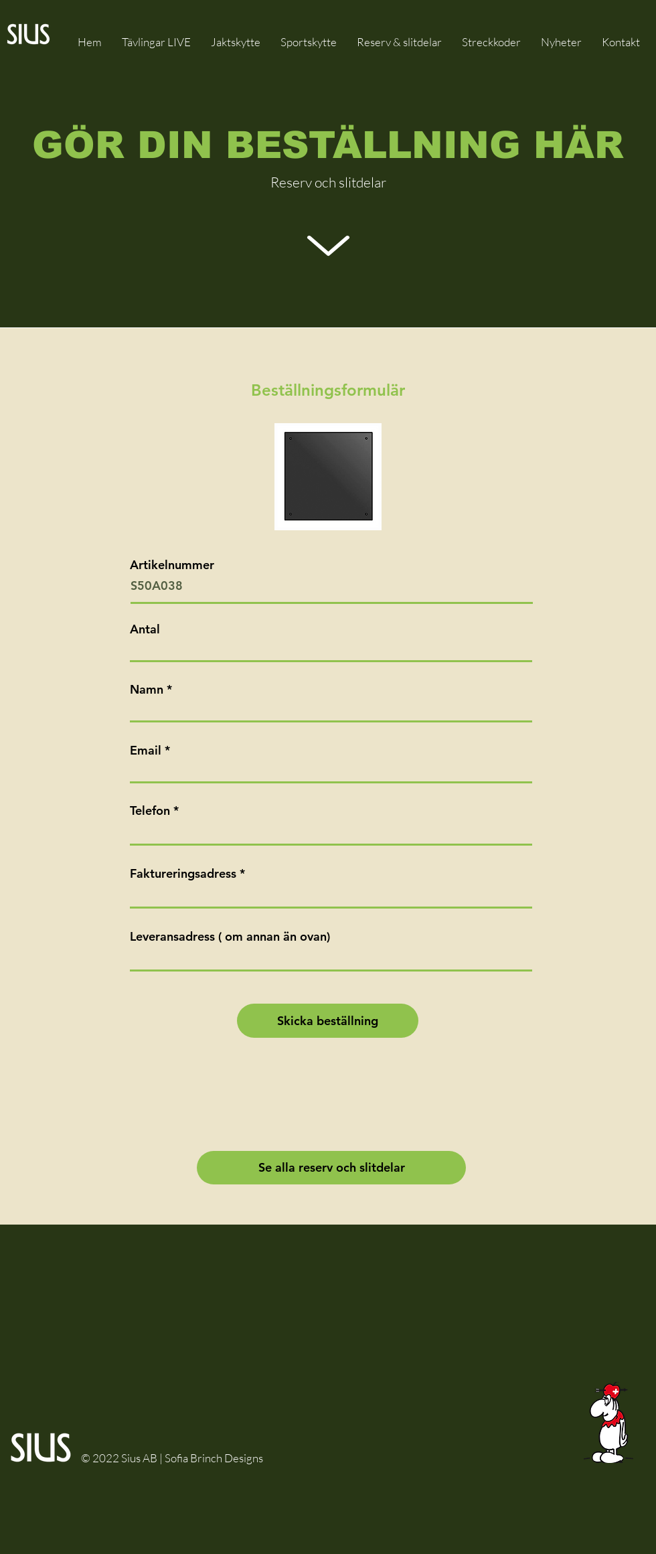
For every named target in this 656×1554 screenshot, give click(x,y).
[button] (399, 42)
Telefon (150, 811)
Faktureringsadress (183, 874)
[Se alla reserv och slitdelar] (331, 1167)
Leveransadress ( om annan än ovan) (230, 937)
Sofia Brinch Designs (214, 1458)
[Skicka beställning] (327, 1021)
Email (145, 751)
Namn (146, 690)
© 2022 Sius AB (120, 1458)
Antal (145, 629)
